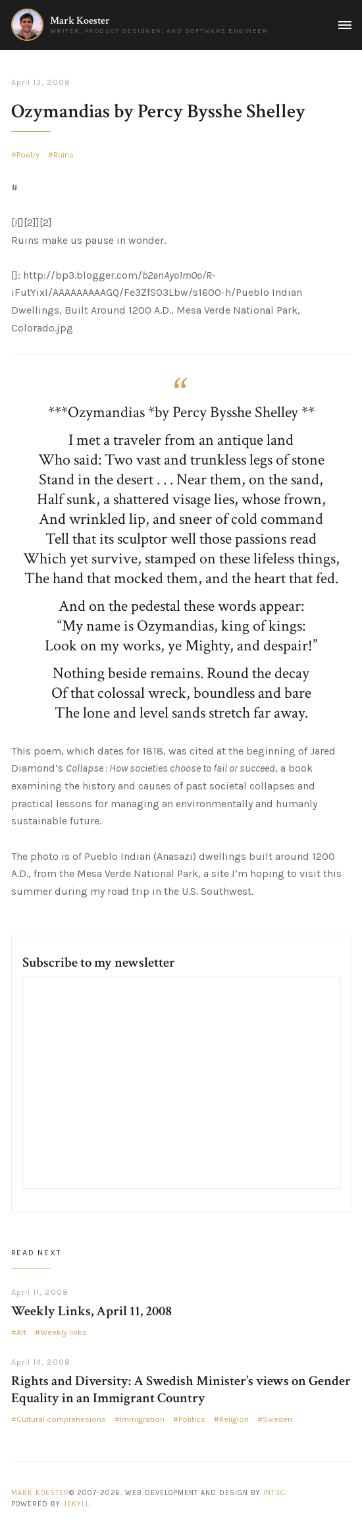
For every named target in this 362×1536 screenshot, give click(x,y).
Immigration (142, 1419)
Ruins (63, 154)
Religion (234, 1419)
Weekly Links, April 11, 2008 (91, 1311)
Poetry (27, 154)
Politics (191, 1419)
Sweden (277, 1419)
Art (21, 1332)
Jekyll (76, 1504)
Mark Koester (80, 21)
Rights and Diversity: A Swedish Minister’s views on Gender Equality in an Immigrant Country (181, 1389)
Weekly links (63, 1332)
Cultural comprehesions (61, 1419)
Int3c (274, 1493)
